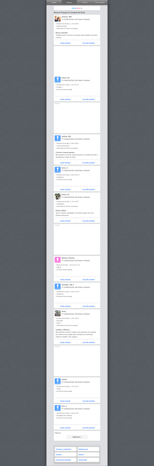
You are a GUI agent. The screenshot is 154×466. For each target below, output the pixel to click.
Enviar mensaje (65, 43)
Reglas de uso (83, 449)
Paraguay (87, 19)
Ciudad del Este (69, 19)
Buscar (69, 2)
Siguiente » (77, 437)
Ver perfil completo (88, 43)
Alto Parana (79, 19)
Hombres (59, 454)
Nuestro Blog (82, 460)
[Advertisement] (77, 62)
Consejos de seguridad (63, 460)
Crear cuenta (99, 2)
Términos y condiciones (63, 449)
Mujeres (81, 454)
